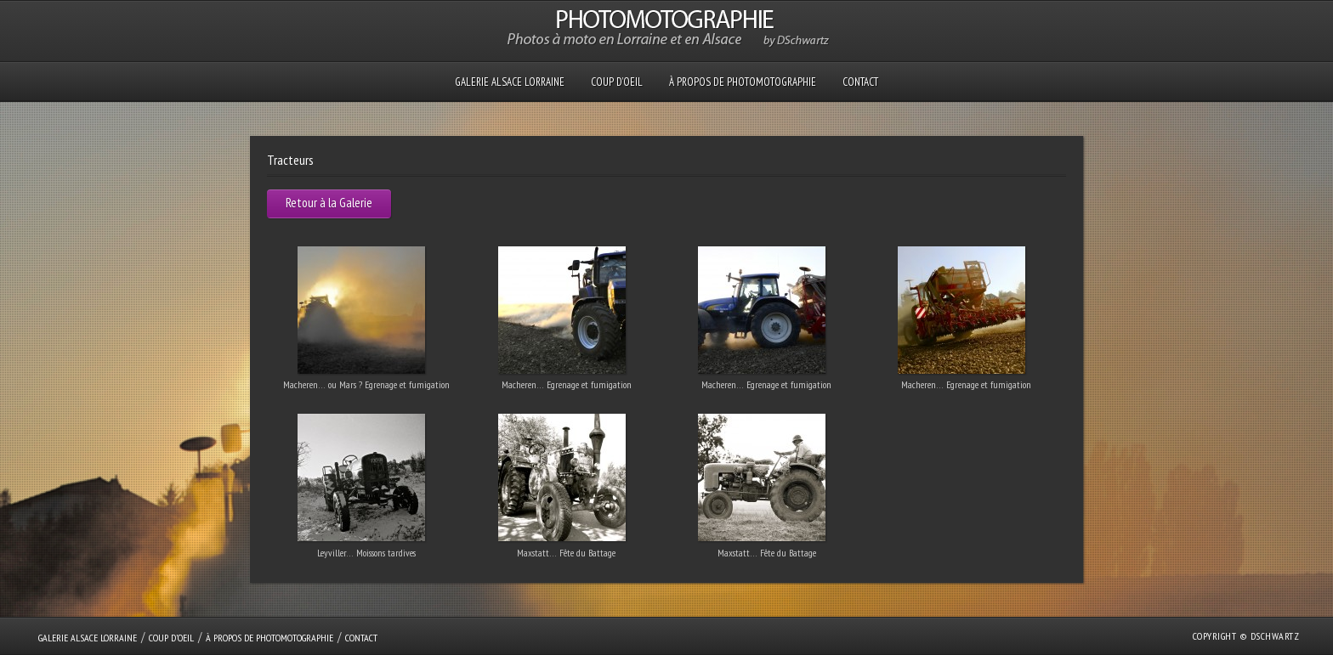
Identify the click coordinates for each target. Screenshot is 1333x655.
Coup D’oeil (617, 82)
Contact (860, 82)
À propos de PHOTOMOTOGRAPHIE (742, 82)
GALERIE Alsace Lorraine (509, 82)
